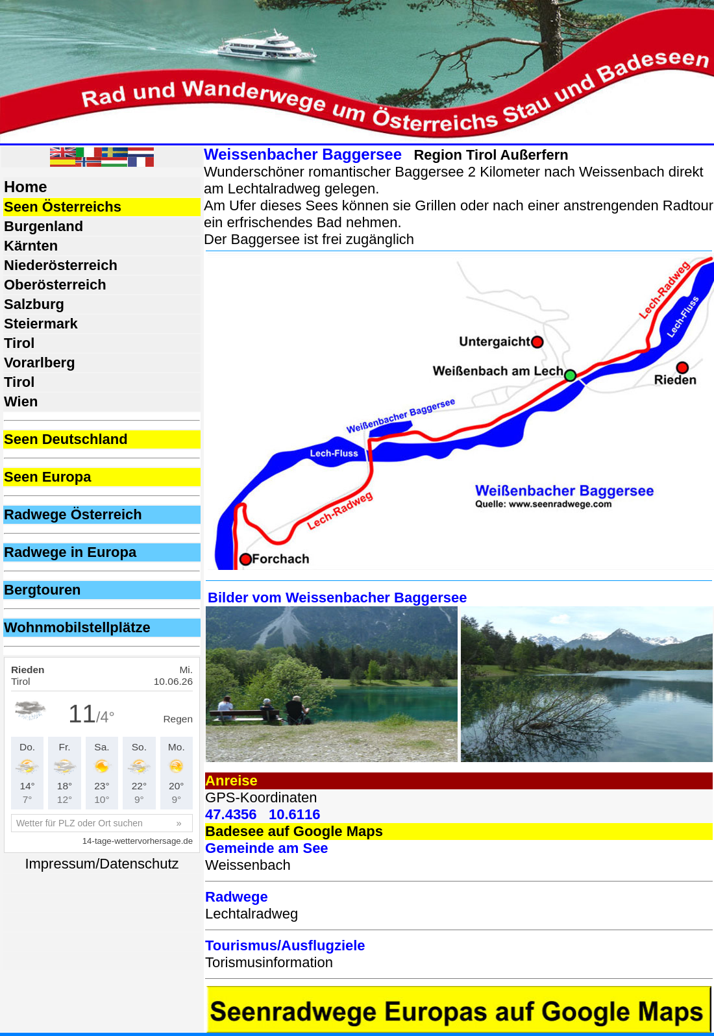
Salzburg (34, 304)
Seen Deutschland (66, 439)
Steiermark (41, 323)
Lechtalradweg (251, 914)
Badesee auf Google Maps (294, 831)
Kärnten (31, 246)
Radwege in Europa (70, 552)
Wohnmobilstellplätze (77, 627)
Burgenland (43, 226)
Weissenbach (248, 865)
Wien (21, 401)
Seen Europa (47, 477)
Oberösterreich (55, 285)
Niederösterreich (60, 265)
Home (25, 186)
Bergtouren (42, 590)
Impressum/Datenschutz (101, 864)
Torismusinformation (269, 962)
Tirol (19, 343)
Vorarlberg (39, 362)
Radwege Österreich (73, 514)
